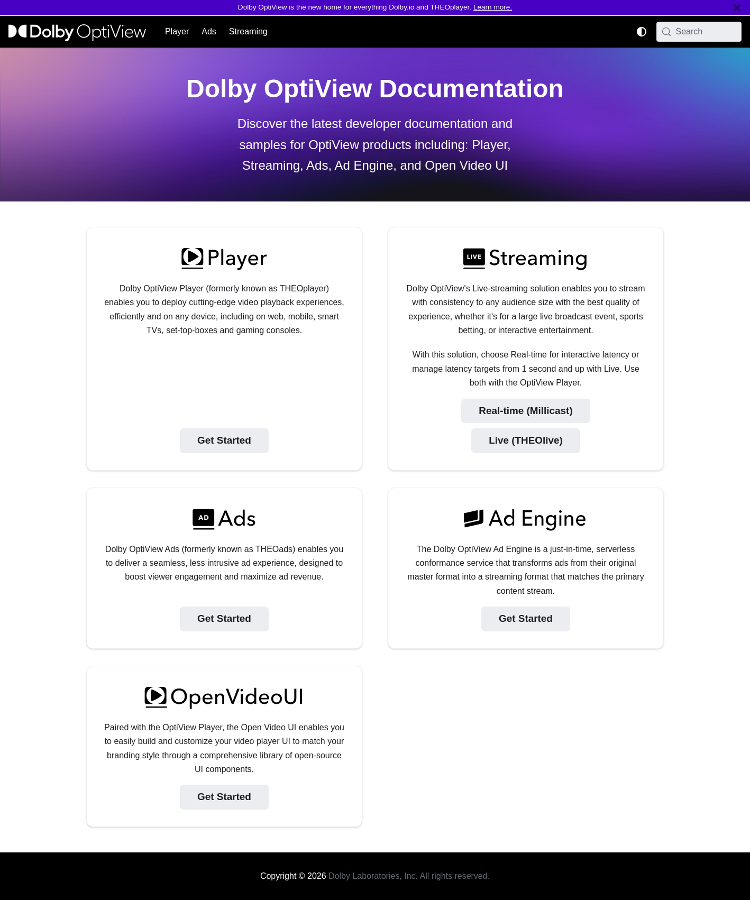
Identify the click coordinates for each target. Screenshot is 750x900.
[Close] (737, 7)
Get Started (224, 440)
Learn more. (492, 7)
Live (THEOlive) (526, 440)
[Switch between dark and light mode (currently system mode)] (641, 31)
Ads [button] (209, 31)
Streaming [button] (248, 31)
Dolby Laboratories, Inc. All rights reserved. (409, 875)
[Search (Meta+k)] (699, 32)
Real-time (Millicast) (525, 410)
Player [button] (177, 31)
